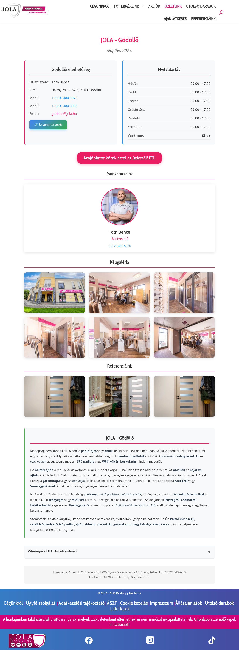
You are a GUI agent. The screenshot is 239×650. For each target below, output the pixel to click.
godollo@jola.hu (64, 113)
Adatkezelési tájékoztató (81, 603)
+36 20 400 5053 (64, 106)
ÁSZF (112, 603)
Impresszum (161, 603)
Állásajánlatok (189, 603)
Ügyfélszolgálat (41, 603)
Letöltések (120, 609)
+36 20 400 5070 (64, 97)
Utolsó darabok (219, 603)
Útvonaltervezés (48, 125)
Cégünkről (14, 603)
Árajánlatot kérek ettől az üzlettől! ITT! (119, 157)
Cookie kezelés (134, 603)
